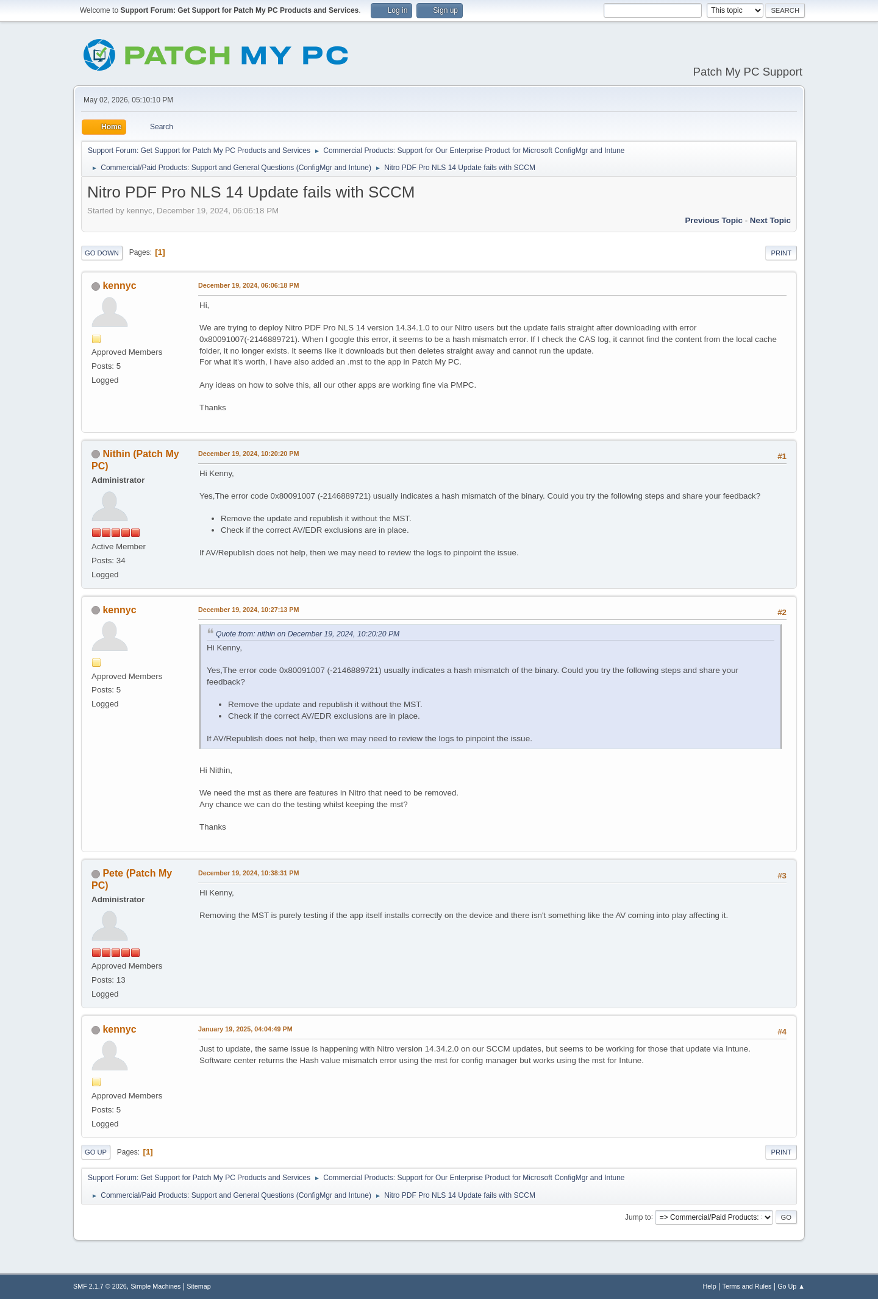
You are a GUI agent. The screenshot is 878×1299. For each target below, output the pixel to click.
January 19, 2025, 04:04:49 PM (245, 1029)
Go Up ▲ (791, 1286)
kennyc (119, 285)
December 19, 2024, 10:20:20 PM (248, 453)
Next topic (770, 220)
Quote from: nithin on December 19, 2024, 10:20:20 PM (307, 634)
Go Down (102, 253)
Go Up (96, 1152)
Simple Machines (155, 1286)
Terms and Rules (747, 1286)
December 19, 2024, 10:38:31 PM (248, 873)
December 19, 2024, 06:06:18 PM (248, 285)
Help (709, 1286)
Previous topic (714, 220)
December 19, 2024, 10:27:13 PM (248, 609)
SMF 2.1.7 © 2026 (100, 1286)
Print (781, 253)
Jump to (638, 1216)
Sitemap (199, 1286)
